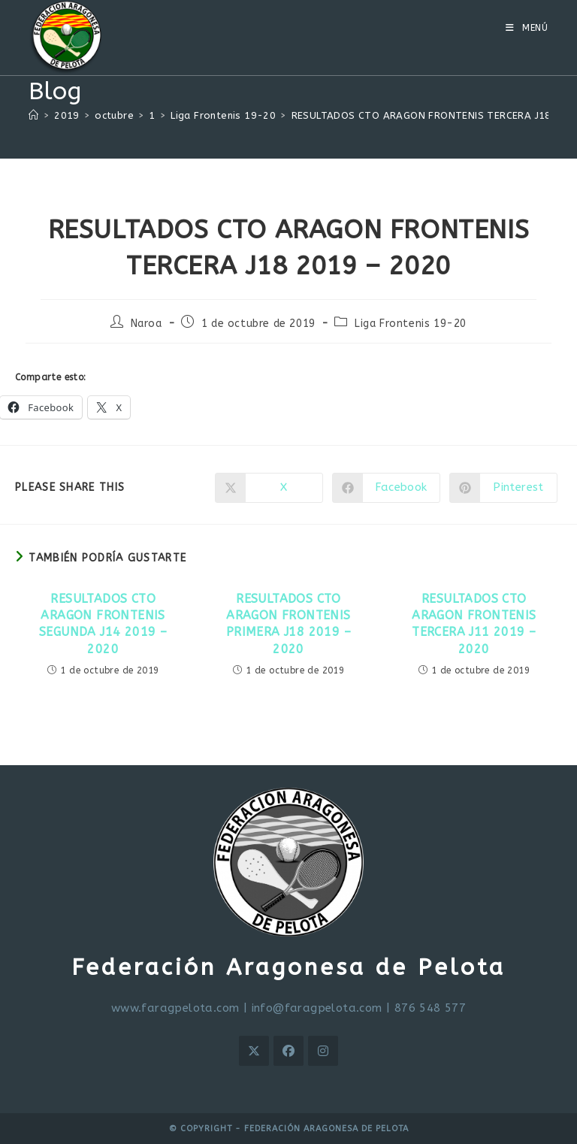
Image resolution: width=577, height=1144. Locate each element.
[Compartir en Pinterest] (503, 488)
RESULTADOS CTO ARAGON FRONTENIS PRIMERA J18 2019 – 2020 (288, 624)
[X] (254, 1051)
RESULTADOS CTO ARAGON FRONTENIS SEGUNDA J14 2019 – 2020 (103, 624)
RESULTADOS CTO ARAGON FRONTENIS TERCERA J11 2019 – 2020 (474, 624)
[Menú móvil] (527, 28)
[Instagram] (323, 1051)
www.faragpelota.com (175, 1008)
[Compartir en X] (269, 488)
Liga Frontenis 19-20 (411, 323)
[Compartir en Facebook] (386, 488)
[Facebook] (288, 1051)
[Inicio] (33, 115)
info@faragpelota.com (317, 1008)
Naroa (146, 323)
